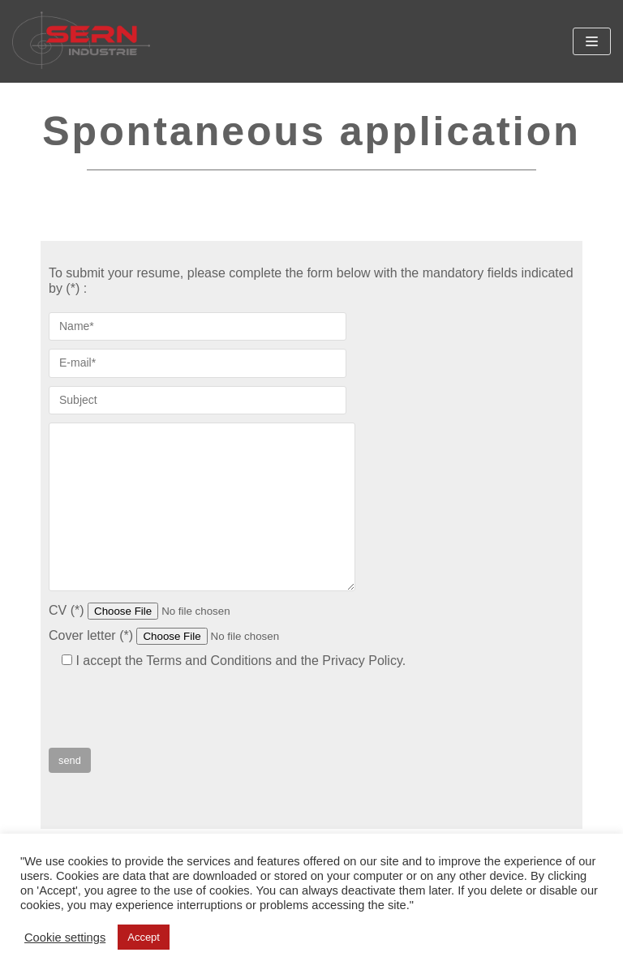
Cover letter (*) (195, 635)
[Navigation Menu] (592, 41)
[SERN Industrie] (81, 41)
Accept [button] (143, 937)
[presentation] (172, 716)
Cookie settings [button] (64, 937)
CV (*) (171, 610)
